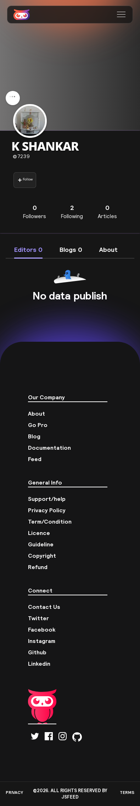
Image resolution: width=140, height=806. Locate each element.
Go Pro (37, 425)
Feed (34, 459)
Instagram (41, 641)
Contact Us (44, 607)
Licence (39, 533)
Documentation (49, 447)
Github (37, 652)
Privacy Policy (47, 510)
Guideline (41, 544)
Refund (37, 567)
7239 (21, 156)
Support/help (47, 499)
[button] (122, 14)
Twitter (38, 618)
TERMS (127, 792)
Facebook (42, 629)
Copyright (42, 555)
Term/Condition (50, 521)
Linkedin (39, 663)
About (36, 413)
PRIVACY (14, 792)
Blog (34, 436)
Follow (25, 179)
